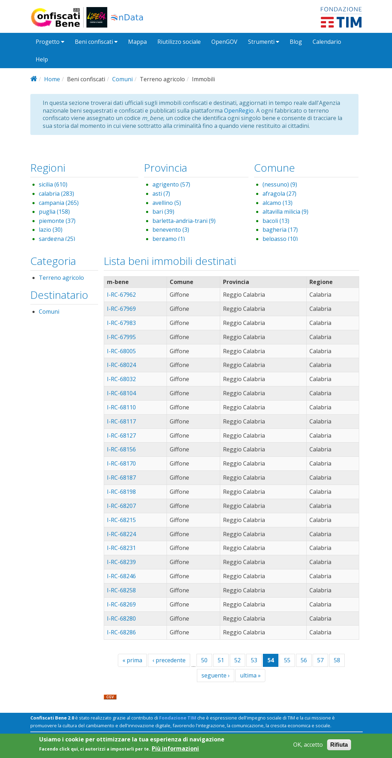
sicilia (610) (53, 184)
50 (204, 660)
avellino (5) (166, 203)
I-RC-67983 (121, 323)
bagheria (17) (280, 229)
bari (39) (163, 211)
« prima (132, 660)
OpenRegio (239, 110)
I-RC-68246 (121, 576)
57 (320, 660)
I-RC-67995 (121, 337)
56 (304, 660)
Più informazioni (175, 750)
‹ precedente (169, 660)
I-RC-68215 (121, 520)
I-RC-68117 (121, 421)
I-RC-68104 (121, 393)
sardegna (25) (57, 239)
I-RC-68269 (121, 604)
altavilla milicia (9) (285, 211)
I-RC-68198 (121, 492)
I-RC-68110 (121, 407)
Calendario (327, 42)
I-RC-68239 (121, 562)
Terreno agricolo (61, 278)
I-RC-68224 (121, 534)
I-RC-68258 (121, 590)
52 (237, 660)
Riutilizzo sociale (179, 42)
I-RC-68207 (121, 506)
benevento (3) (170, 229)
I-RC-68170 (121, 463)
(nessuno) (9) (280, 184)
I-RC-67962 (121, 294)
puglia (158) (54, 211)
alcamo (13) (278, 203)
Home (52, 79)
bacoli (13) (276, 221)
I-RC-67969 (121, 309)
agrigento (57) (171, 184)
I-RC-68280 (121, 618)
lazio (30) (50, 229)
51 (221, 660)
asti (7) (161, 193)
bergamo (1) (168, 239)
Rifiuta (339, 747)
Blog (296, 42)
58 (337, 660)
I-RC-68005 (121, 351)
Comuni (122, 79)
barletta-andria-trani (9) (184, 221)
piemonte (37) (57, 221)
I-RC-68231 (121, 548)
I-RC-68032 (121, 379)
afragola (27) (279, 193)
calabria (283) (56, 193)
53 (254, 660)
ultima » (250, 675)
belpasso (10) (280, 239)
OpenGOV (224, 42)
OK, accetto (308, 747)
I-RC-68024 (121, 365)
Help (42, 59)
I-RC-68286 (121, 632)
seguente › (215, 675)
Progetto (50, 42)
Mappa (137, 42)
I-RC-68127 (121, 435)
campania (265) (59, 203)
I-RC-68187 (121, 477)
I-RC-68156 (121, 449)
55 (287, 660)
